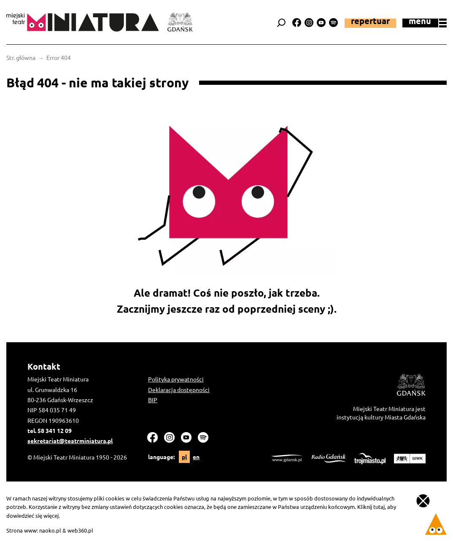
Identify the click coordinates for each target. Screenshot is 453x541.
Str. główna (20, 57)
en (196, 456)
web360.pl (80, 530)
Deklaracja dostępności (179, 389)
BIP (152, 399)
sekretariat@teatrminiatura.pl (70, 440)
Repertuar (370, 21)
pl (184, 456)
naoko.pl (50, 530)
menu (428, 22)
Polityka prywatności (176, 379)
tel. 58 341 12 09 (49, 430)
